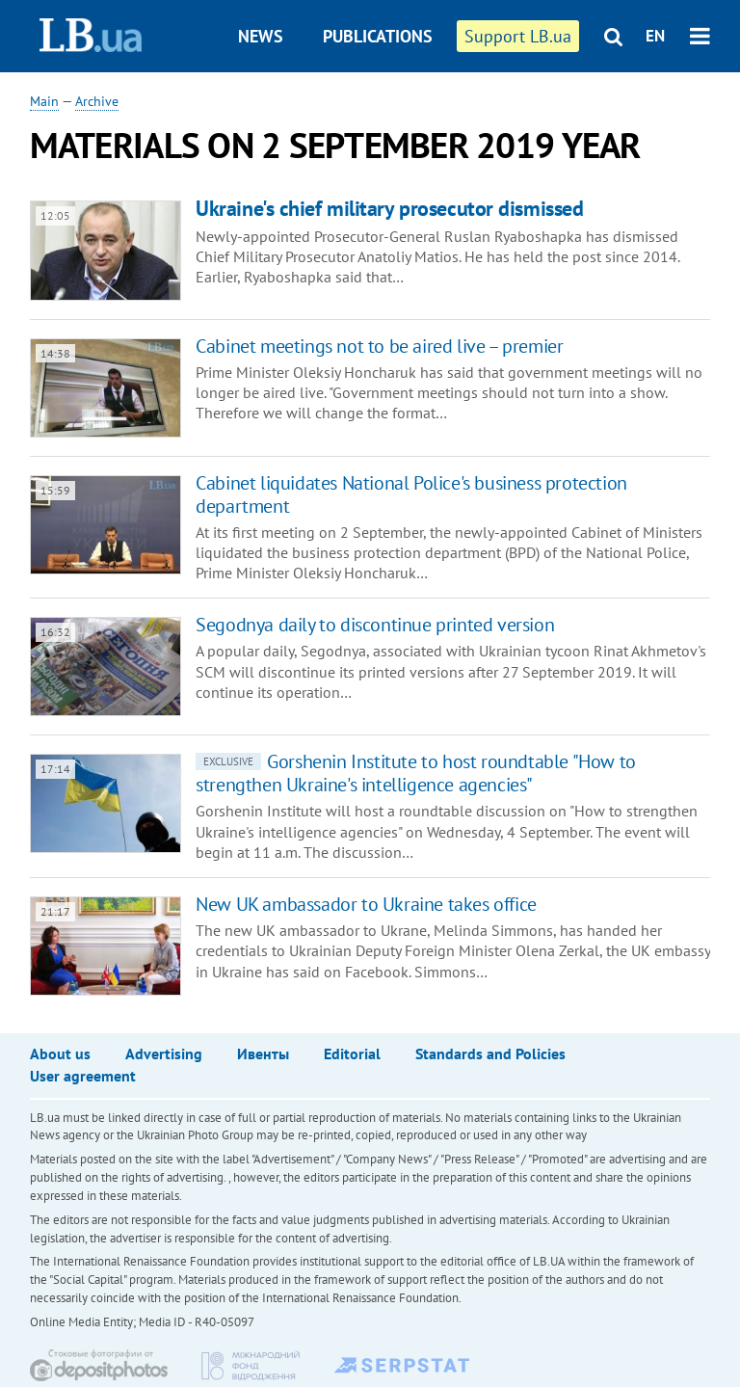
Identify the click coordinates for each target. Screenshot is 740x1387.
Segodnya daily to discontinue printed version (375, 624)
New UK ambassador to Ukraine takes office (366, 904)
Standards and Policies (490, 1053)
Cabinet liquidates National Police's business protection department (411, 494)
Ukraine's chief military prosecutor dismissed (389, 208)
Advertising (163, 1053)
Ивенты (263, 1053)
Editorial (352, 1053)
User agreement (83, 1075)
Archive (97, 101)
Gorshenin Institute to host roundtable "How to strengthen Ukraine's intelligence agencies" (416, 773)
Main (44, 101)
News (260, 36)
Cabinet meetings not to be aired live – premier (379, 346)
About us (60, 1053)
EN (655, 35)
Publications (378, 36)
